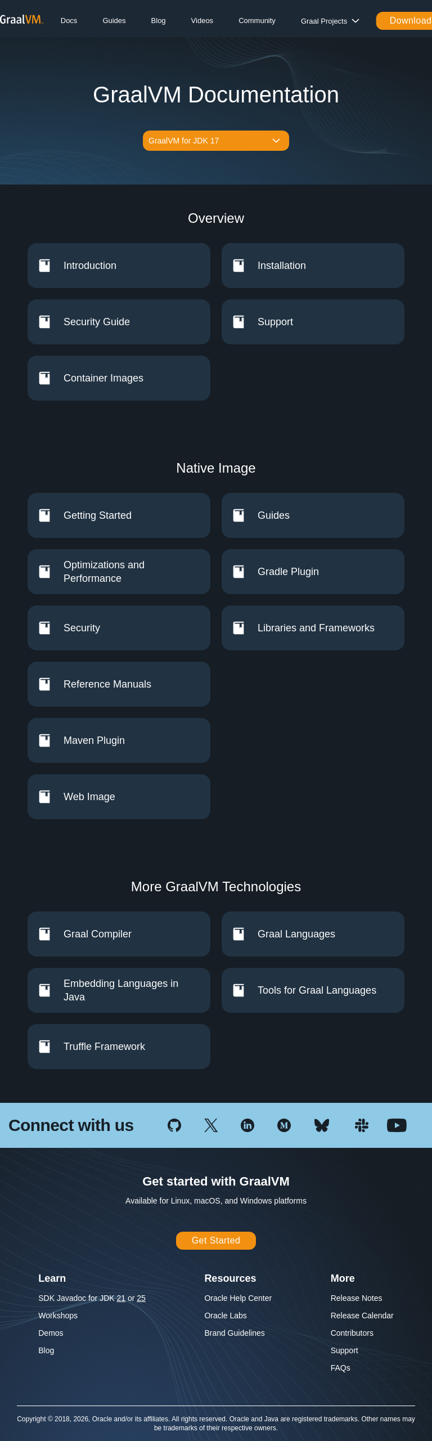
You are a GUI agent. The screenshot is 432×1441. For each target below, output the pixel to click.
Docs (69, 20)
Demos (50, 1332)
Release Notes (356, 1298)
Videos (202, 20)
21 (121, 1298)
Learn (52, 1278)
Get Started (216, 1240)
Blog (158, 20)
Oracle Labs (225, 1315)
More (343, 1278)
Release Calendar (362, 1315)
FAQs (340, 1367)
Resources (230, 1278)
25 (141, 1298)
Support (344, 1350)
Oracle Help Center (238, 1298)
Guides (113, 20)
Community (257, 20)
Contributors (352, 1332)
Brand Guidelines (234, 1332)
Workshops (58, 1315)
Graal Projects (324, 21)
